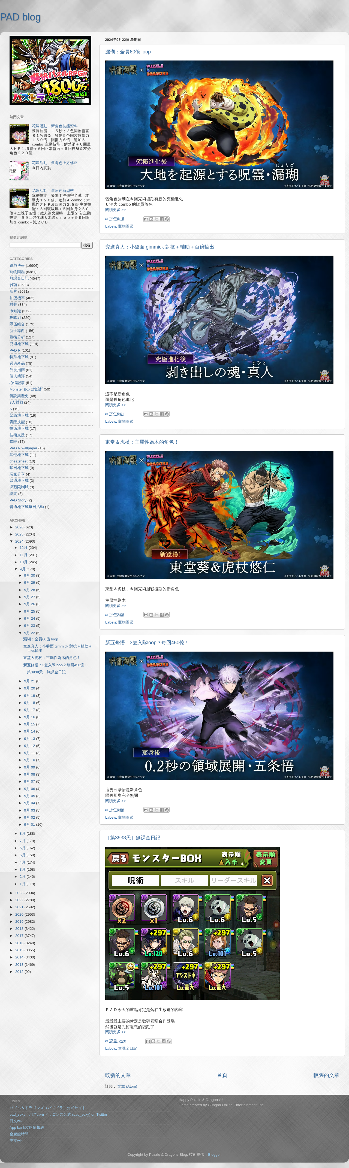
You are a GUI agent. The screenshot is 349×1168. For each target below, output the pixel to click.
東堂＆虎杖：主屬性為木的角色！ (142, 442)
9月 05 (30, 796)
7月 (23, 841)
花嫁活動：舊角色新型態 (53, 191)
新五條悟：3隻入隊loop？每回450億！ (147, 642)
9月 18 (30, 703)
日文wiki (16, 1121)
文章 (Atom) (127, 1086)
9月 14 (30, 731)
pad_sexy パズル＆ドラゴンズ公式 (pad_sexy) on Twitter (58, 1114)
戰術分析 (17, 337)
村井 (13, 304)
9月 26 (30, 604)
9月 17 (30, 710)
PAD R (15, 350)
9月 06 (30, 789)
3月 (23, 869)
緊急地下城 (19, 415)
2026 (20, 527)
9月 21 (30, 681)
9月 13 (30, 739)
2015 (20, 950)
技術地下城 (19, 428)
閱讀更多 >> (115, 210)
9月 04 (30, 803)
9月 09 (30, 767)
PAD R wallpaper (23, 448)
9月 (23, 569)
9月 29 (30, 582)
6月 (23, 848)
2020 (20, 914)
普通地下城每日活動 (27, 507)
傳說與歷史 (19, 396)
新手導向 (17, 331)
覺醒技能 (17, 422)
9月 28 (30, 590)
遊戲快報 (17, 266)
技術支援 (17, 435)
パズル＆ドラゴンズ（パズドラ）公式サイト (48, 1108)
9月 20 (30, 688)
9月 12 (30, 746)
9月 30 (30, 575)
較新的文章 (118, 1075)
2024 (20, 541)
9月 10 (30, 760)
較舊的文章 (326, 1075)
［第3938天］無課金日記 (132, 837)
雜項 (13, 285)
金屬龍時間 (19, 1134)
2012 (20, 972)
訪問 (13, 494)
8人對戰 (16, 402)
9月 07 (30, 781)
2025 (20, 534)
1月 (23, 884)
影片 (13, 291)
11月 (24, 555)
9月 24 (30, 618)
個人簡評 (17, 376)
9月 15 (30, 724)
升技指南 (17, 370)
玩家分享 (17, 474)
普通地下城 (19, 481)
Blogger (214, 1154)
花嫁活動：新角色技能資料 (55, 126)
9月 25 (30, 611)
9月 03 (30, 810)
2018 (20, 929)
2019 (20, 921)
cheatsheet (19, 461)
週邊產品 (17, 363)
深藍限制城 (19, 487)
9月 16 (30, 717)
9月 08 (30, 774)
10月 (24, 562)
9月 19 (30, 696)
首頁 (222, 1075)
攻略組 (15, 318)
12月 (24, 548)
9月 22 (30, 633)
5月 (23, 855)
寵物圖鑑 (125, 226)
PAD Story (18, 500)
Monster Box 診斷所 (26, 389)
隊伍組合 (17, 324)
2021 (20, 907)
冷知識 (15, 311)
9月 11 (30, 753)
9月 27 (30, 597)
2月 (23, 877)
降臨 (13, 442)
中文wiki (16, 1141)
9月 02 (30, 817)
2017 (20, 936)
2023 (20, 893)
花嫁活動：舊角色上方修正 (55, 163)
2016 (20, 943)
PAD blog (20, 17)
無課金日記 (127, 1048)
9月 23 (30, 626)
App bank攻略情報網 (27, 1127)
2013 (20, 965)
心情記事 (17, 383)
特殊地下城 (19, 357)
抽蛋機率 (17, 298)
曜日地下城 (19, 468)
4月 (23, 862)
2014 (20, 957)
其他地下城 (19, 455)
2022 (20, 900)
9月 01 (30, 824)
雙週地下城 (19, 344)
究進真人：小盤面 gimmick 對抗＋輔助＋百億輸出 (159, 247)
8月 (23, 833)
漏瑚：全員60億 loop (128, 52)
